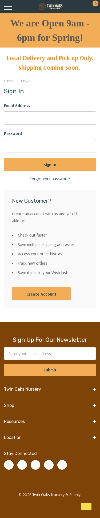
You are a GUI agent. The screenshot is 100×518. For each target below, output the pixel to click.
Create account (41, 294)
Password (13, 133)
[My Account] (82, 7)
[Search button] (19, 7)
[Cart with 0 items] (92, 7)
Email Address (17, 105)
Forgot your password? (50, 178)
